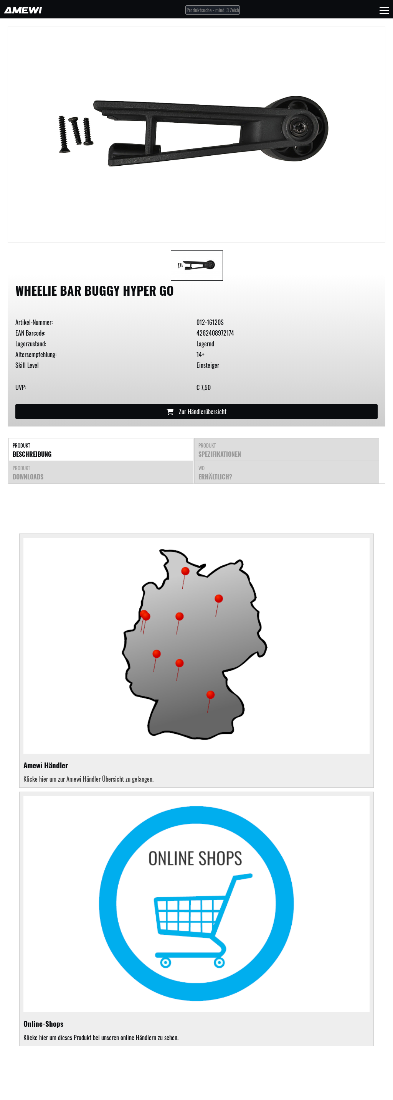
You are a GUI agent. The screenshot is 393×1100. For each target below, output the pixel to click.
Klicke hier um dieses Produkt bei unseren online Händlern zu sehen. (196, 919)
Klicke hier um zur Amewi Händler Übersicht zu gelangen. (88, 779)
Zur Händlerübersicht (196, 411)
